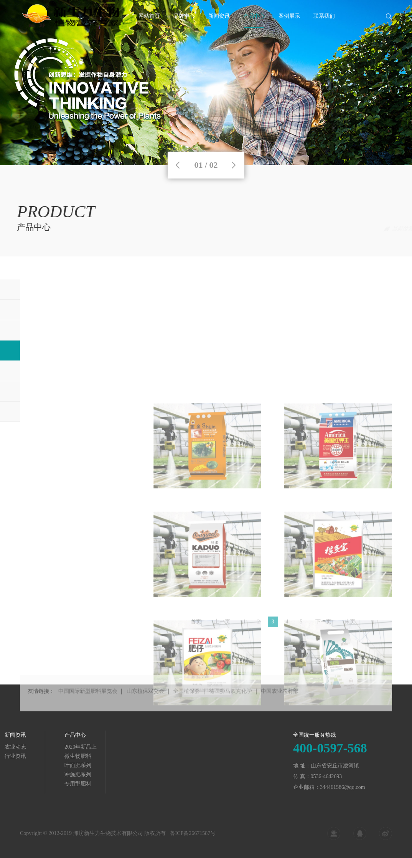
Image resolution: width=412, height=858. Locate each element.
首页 (327, 228)
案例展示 (289, 28)
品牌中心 (184, 28)
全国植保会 (186, 705)
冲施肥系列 (378, 228)
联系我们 (324, 28)
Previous (177, 165)
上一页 (222, 626)
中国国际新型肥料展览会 (87, 705)
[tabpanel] (206, 82)
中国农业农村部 (279, 705)
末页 (349, 626)
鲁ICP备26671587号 (193, 838)
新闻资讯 (219, 28)
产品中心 (254, 28)
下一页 (323, 626)
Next (233, 165)
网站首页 (149, 28)
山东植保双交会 (145, 705)
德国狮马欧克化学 (230, 705)
